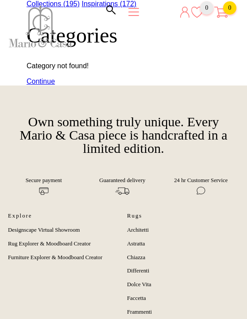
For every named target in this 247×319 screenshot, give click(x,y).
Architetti (138, 230)
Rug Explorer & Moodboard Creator (49, 244)
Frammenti (139, 312)
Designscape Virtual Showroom (44, 230)
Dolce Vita (139, 284)
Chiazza (136, 257)
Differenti (138, 271)
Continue (41, 81)
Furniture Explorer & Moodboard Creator (55, 257)
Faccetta (136, 298)
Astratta (136, 244)
